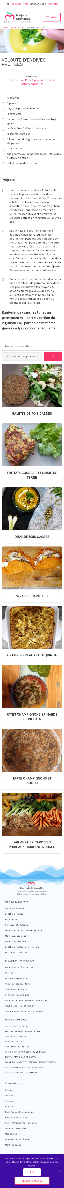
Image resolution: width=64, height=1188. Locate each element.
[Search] (53, 356)
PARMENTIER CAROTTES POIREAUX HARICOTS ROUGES (32, 844)
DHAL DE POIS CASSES (32, 537)
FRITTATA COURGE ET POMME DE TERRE (32, 475)
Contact (9, 1090)
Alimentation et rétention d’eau (19, 967)
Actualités (10, 1106)
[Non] (59, 1171)
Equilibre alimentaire (15, 914)
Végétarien (37, 83)
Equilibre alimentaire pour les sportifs (23, 947)
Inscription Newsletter (15, 1128)
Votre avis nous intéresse (17, 1139)
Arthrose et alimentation (16, 978)
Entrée (13, 80)
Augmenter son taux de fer (17, 984)
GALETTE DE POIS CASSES (32, 413)
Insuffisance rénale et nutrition (19, 1006)
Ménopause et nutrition (16, 936)
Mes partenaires (13, 1134)
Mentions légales (13, 1145)
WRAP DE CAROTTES (32, 596)
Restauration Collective (16, 952)
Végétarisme (11, 919)
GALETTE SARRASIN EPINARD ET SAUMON (24, 1067)
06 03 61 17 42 (19, 3)
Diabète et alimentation (16, 989)
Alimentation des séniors (17, 941)
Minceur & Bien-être (14, 908)
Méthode (9, 1095)
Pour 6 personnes (36, 80)
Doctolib (53, 3)
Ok (32, 1172)
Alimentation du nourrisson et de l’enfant (24, 930)
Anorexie (9, 973)
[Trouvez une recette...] (32, 346)
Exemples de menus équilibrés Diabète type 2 (27, 1000)
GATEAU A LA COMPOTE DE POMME (21, 1072)
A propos (9, 1101)
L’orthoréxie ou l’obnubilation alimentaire (24, 1011)
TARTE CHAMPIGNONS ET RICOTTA (32, 780)
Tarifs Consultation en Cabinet (19, 1112)
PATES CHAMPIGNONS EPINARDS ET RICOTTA (32, 716)
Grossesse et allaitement (17, 925)
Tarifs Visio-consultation (16, 1117)
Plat (21, 80)
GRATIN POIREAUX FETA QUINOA (32, 655)
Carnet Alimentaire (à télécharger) (21, 1123)
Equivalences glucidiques (17, 995)
